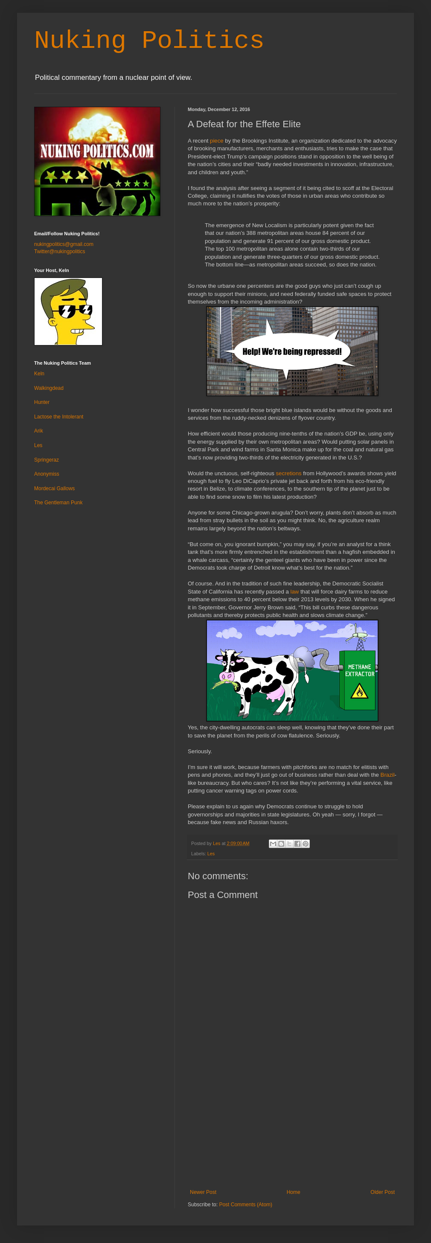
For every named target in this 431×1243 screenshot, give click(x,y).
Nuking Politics (149, 41)
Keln (39, 374)
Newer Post (203, 1192)
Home (293, 1192)
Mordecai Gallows (54, 488)
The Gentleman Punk (58, 503)
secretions (288, 473)
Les (211, 853)
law (294, 591)
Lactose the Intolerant (58, 417)
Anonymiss (46, 474)
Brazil (388, 775)
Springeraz (46, 460)
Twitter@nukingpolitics (59, 251)
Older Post (382, 1192)
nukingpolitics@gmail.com (63, 244)
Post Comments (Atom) (245, 1205)
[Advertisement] (293, 1136)
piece (217, 140)
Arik (38, 431)
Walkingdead (49, 388)
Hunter (42, 402)
